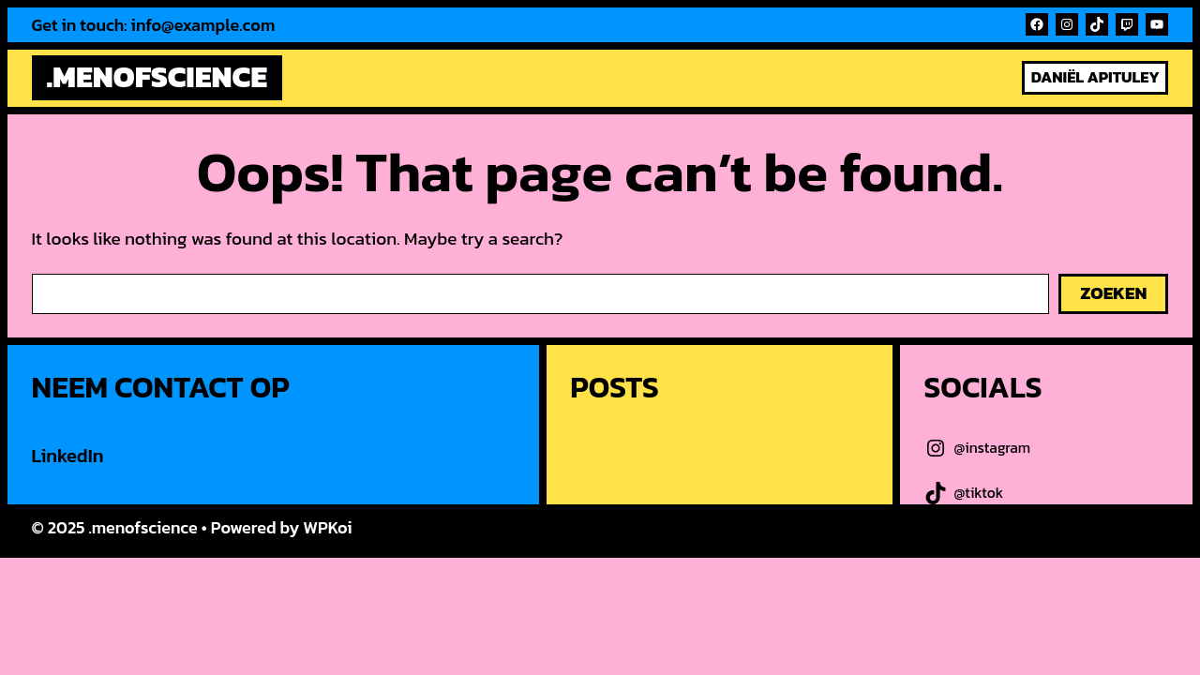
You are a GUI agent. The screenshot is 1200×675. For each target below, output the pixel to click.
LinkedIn (68, 456)
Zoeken (1113, 293)
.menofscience (156, 77)
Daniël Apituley (1095, 77)
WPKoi (327, 527)
